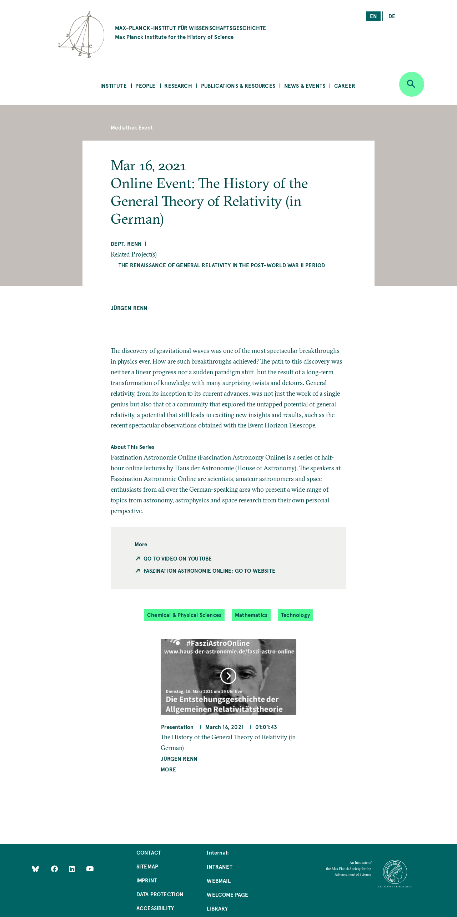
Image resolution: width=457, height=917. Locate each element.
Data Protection (160, 894)
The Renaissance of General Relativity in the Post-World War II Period (222, 265)
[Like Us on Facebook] (55, 868)
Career (344, 85)
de (391, 16)
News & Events (304, 85)
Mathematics (251, 615)
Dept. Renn (126, 243)
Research (178, 85)
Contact (148, 852)
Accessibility (155, 908)
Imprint (146, 880)
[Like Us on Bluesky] (35, 868)
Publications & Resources (238, 85)
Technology (295, 615)
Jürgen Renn (129, 307)
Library (217, 908)
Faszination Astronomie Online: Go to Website (209, 570)
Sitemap (147, 866)
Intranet (219, 866)
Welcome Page (227, 894)
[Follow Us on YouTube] (90, 868)
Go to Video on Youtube (178, 558)
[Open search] (411, 84)
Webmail (218, 880)
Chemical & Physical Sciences (184, 615)
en (373, 16)
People (145, 85)
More (168, 769)
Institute (113, 85)
